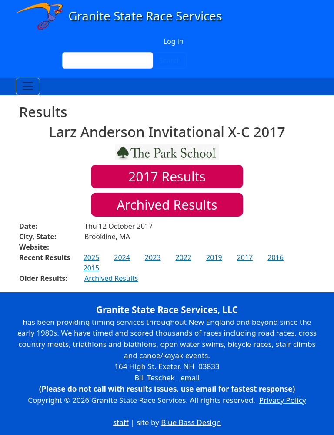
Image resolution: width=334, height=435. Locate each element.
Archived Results (167, 205)
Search (170, 60)
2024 (122, 257)
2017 (245, 257)
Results (167, 176)
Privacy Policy (282, 400)
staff (121, 422)
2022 (183, 257)
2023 (153, 257)
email (190, 377)
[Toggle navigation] (28, 86)
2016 (275, 257)
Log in (174, 41)
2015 (92, 268)
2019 (214, 257)
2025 (92, 257)
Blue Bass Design (191, 422)
